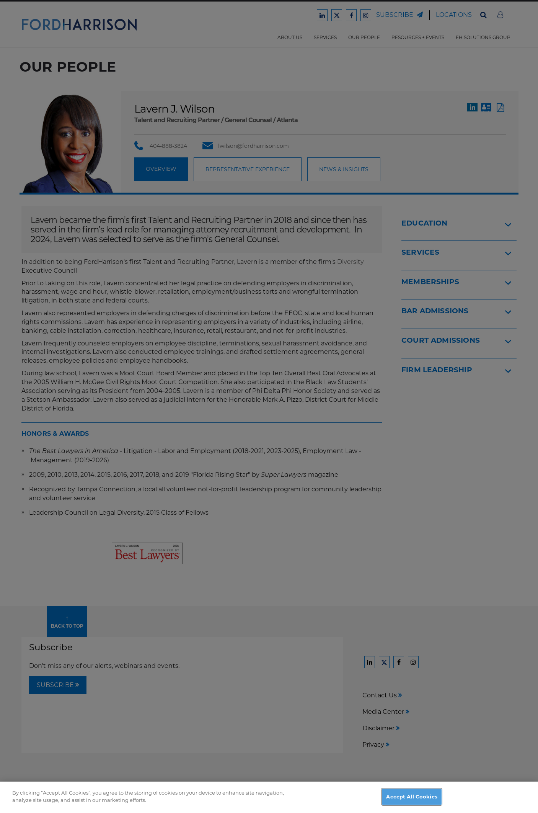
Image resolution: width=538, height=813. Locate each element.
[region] (269, 797)
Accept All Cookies (411, 796)
